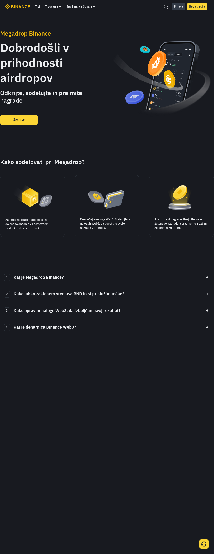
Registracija (197, 6)
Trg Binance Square (81, 6)
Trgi (37, 6)
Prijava (178, 6)
